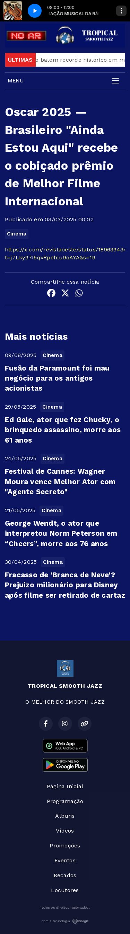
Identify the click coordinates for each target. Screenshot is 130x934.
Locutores (65, 890)
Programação (65, 801)
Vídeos (65, 830)
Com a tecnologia (65, 921)
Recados (65, 875)
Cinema (16, 234)
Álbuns (65, 815)
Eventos (65, 860)
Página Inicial (65, 786)
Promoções (65, 845)
